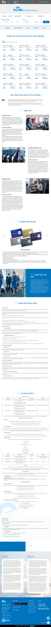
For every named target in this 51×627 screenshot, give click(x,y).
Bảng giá (8, 27)
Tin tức (23, 2)
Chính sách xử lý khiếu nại (32, 610)
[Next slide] (47, 236)
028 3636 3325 (43, 609)
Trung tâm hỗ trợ (29, 2)
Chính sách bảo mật (31, 605)
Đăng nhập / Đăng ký (44, 1)
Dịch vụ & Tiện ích (18, 27)
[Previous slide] (4, 236)
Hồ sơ (44, 27)
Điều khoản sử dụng (31, 603)
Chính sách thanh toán (31, 608)
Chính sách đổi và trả (31, 612)
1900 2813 (42, 605)
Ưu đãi (27, 27)
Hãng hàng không (16, 2)
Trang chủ (9, 2)
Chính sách (35, 27)
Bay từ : (3, 40)
